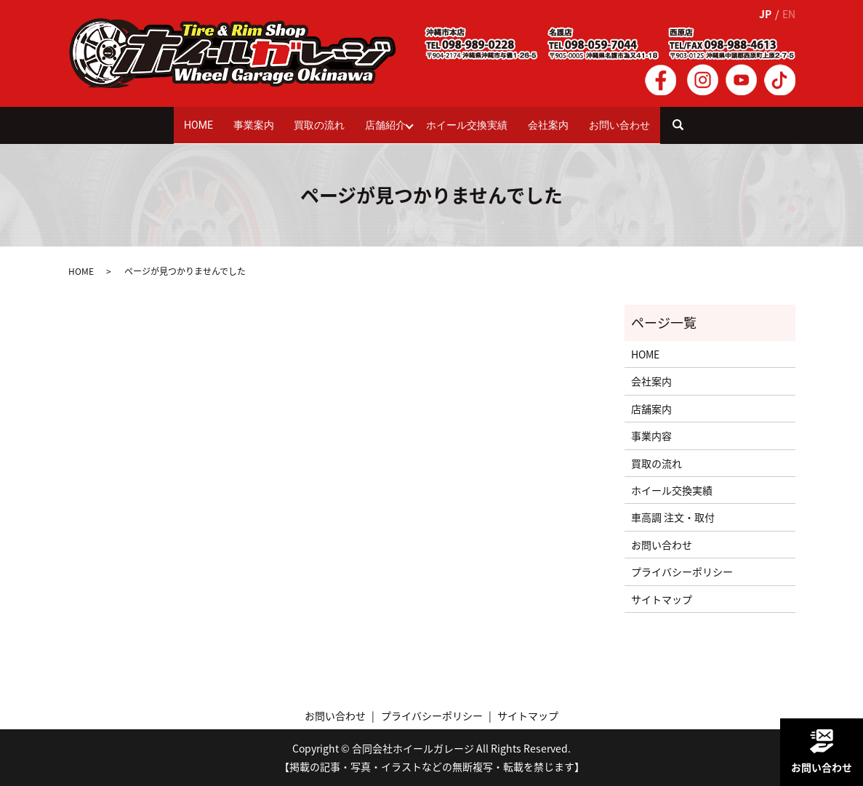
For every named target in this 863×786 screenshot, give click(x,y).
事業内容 (651, 435)
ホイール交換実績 (467, 124)
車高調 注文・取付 (673, 517)
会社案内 (545, 124)
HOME (206, 124)
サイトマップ (661, 598)
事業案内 (258, 124)
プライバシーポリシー (682, 571)
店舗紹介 (383, 124)
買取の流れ (321, 124)
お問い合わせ (612, 124)
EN (788, 14)
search (676, 131)
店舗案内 (651, 408)
